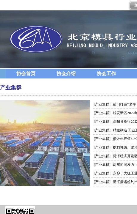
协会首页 (25, 73)
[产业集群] (102, 104)
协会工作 (106, 73)
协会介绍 (66, 73)
